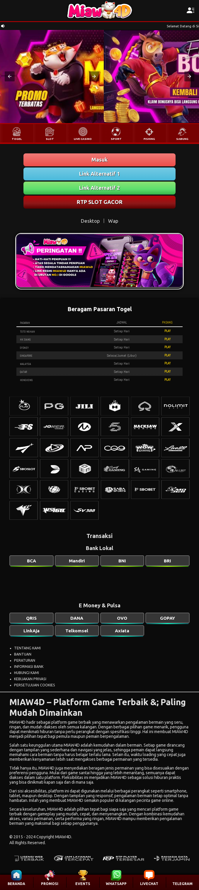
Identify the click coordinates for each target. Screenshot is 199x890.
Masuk (99, 159)
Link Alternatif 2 (99, 188)
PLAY (167, 331)
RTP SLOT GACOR (100, 202)
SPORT (116, 138)
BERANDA (16, 884)
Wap (113, 221)
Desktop (90, 221)
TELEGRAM (182, 884)
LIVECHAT (149, 884)
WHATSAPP (116, 884)
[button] (10, 76)
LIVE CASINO (83, 138)
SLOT (50, 138)
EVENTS (82, 884)
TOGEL (17, 138)
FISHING (149, 138)
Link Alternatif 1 (99, 174)
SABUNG (182, 138)
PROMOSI (49, 884)
